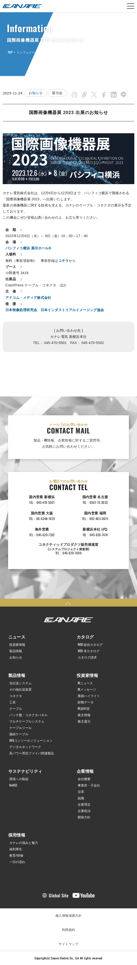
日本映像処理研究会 (21, 310)
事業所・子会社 (89, 785)
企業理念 (84, 804)
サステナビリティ (25, 771)
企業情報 (85, 771)
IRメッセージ (87, 689)
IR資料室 (84, 708)
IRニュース (85, 683)
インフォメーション (30, 52)
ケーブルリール (20, 727)
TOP (10, 52)
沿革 (81, 791)
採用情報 (16, 835)
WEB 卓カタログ (89, 650)
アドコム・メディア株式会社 (28, 298)
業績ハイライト (89, 695)
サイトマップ (68, 943)
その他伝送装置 (20, 689)
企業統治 (84, 810)
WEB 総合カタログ (90, 644)
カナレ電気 (22, 6)
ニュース (16, 637)
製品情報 (15, 650)
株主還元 (84, 721)
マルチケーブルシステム (26, 721)
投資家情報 (17, 644)
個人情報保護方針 (68, 915)
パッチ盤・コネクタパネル (28, 714)
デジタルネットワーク (25, 746)
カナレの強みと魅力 (23, 842)
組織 (81, 798)
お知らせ (36, 93)
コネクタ (15, 695)
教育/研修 (16, 855)
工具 (12, 702)
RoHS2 (13, 785)
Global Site (58, 895)
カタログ (85, 637)
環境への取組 (18, 778)
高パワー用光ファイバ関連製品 (31, 753)
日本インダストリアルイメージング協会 (72, 310)
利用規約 (68, 929)
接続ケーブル (18, 734)
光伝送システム (20, 683)
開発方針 (84, 817)
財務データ (86, 702)
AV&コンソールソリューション (30, 740)
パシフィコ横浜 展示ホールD (28, 248)
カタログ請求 (87, 657)
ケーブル (15, 708)
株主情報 (84, 714)
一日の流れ (17, 861)
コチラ (63, 261)
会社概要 (84, 778)
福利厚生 (15, 849)
